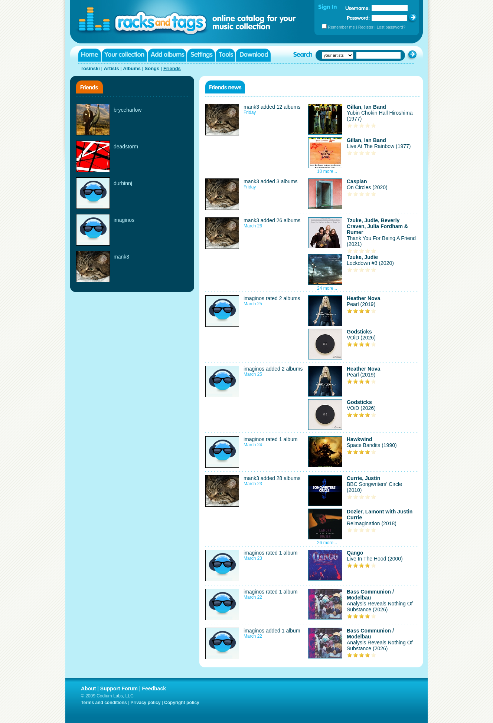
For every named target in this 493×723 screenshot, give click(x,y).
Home (89, 55)
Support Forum (119, 688)
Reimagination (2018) (371, 523)
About (88, 688)
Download (253, 55)
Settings (201, 55)
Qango (355, 553)
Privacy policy (146, 702)
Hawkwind (359, 439)
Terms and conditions (104, 702)
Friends (172, 68)
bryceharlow (127, 110)
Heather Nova (363, 298)
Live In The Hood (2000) (375, 559)
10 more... (327, 171)
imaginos (124, 220)
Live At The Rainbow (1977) (379, 146)
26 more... (327, 542)
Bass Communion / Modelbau (370, 595)
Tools (225, 55)
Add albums (167, 55)
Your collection (124, 55)
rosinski (90, 68)
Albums (132, 68)
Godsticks (359, 332)
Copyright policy (181, 702)
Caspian (357, 181)
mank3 (121, 257)
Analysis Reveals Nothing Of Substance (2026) (379, 606)
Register (365, 27)
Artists (111, 68)
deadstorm (126, 146)
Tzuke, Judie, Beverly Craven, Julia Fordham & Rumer (377, 226)
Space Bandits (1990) (372, 445)
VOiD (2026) (361, 338)
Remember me (341, 27)
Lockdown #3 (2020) (370, 263)
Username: (357, 8)
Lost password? (391, 27)
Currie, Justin (363, 478)
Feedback (154, 688)
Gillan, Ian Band (366, 107)
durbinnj (123, 183)
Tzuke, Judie (362, 257)
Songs (152, 68)
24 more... (327, 288)
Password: (358, 18)
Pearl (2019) (361, 304)
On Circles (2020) (367, 187)
